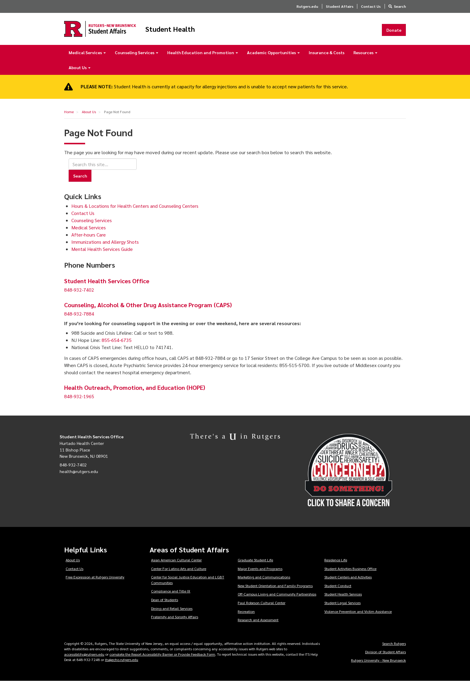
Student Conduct (337, 592)
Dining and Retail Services (171, 615)
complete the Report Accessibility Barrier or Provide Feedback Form (162, 661)
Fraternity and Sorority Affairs (174, 623)
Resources (365, 59)
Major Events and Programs (260, 575)
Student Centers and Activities (348, 583)
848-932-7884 (79, 321)
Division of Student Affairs (385, 658)
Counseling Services (136, 59)
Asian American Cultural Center (176, 566)
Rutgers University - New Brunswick (378, 667)
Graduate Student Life (255, 566)
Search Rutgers (394, 650)
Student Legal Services (342, 609)
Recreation (246, 618)
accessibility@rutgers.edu (84, 661)
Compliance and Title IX (170, 598)
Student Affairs (339, 6)
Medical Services (87, 59)
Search (400, 6)
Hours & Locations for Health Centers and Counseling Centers (134, 213)
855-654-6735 (117, 347)
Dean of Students (164, 606)
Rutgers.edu (307, 6)
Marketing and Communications (264, 583)
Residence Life (335, 566)
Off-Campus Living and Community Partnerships (277, 601)
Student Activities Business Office (350, 575)
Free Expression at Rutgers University (95, 583)
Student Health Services (343, 601)
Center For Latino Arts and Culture (178, 575)
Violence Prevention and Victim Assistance (358, 618)
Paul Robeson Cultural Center (261, 609)
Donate (393, 33)
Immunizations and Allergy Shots (105, 249)
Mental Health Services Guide (102, 256)
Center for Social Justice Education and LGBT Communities (187, 586)
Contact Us (371, 6)
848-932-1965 (79, 403)
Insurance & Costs (326, 59)
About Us (80, 74)
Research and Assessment (258, 626)
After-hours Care (88, 241)
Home (69, 118)
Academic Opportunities (273, 59)
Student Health (203, 32)
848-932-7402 (79, 297)
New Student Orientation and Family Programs (275, 592)
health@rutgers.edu (79, 478)
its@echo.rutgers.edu (121, 666)
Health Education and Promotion (202, 59)
